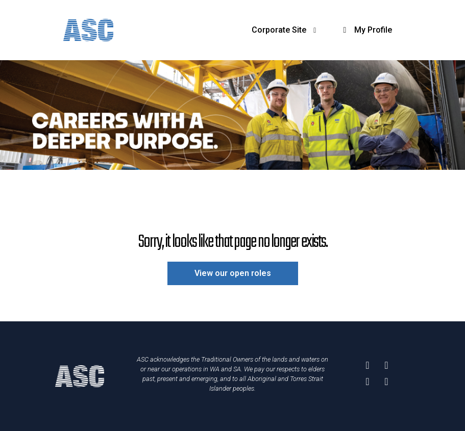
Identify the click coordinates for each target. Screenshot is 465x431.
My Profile (366, 30)
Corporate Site (286, 30)
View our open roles (232, 273)
